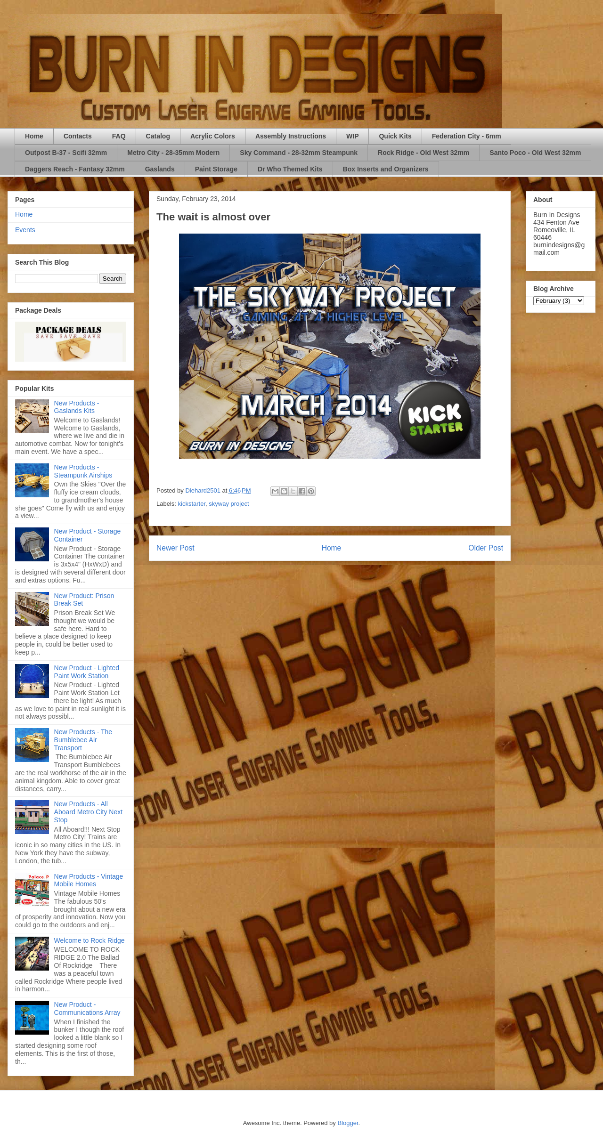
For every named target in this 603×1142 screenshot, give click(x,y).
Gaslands (160, 169)
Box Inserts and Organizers (386, 169)
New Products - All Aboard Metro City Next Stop (88, 812)
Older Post (485, 548)
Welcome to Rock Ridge (89, 940)
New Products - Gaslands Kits (76, 407)
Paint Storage (216, 169)
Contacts (78, 136)
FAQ (119, 136)
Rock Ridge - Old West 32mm (423, 152)
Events (25, 230)
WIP (352, 136)
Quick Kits (395, 136)
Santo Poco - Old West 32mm (535, 152)
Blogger (347, 1122)
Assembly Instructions (290, 136)
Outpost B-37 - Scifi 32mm (66, 152)
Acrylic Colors (212, 136)
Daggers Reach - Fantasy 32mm (75, 169)
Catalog (158, 136)
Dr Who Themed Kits (290, 169)
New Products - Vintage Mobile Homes (88, 880)
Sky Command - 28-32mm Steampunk (299, 152)
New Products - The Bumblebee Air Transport (83, 740)
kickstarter (192, 503)
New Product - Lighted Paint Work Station (87, 672)
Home (34, 136)
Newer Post (175, 548)
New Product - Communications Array (87, 1008)
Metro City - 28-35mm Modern (173, 152)
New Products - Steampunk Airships (83, 471)
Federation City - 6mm (466, 136)
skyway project (229, 503)
